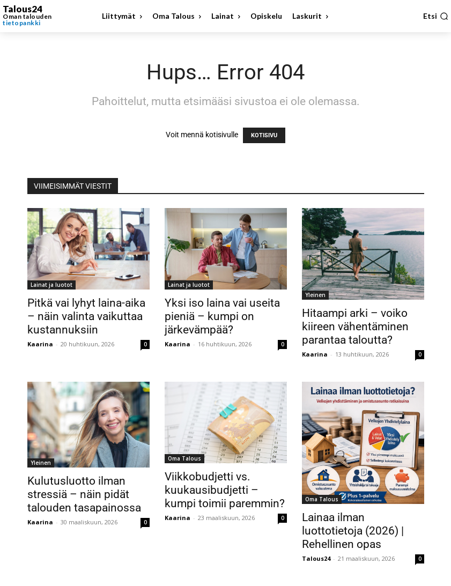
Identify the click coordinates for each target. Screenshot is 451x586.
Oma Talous (184, 458)
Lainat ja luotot (51, 284)
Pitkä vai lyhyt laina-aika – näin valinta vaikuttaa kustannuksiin (86, 316)
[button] (435, 16)
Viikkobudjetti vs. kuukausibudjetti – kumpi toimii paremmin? (225, 490)
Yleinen (315, 295)
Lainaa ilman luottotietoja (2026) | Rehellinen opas (353, 531)
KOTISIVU (264, 135)
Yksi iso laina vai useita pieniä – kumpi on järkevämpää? (222, 316)
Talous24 (316, 558)
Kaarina (40, 344)
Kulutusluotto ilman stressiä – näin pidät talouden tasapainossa (84, 494)
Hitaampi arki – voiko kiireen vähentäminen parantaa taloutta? (355, 326)
